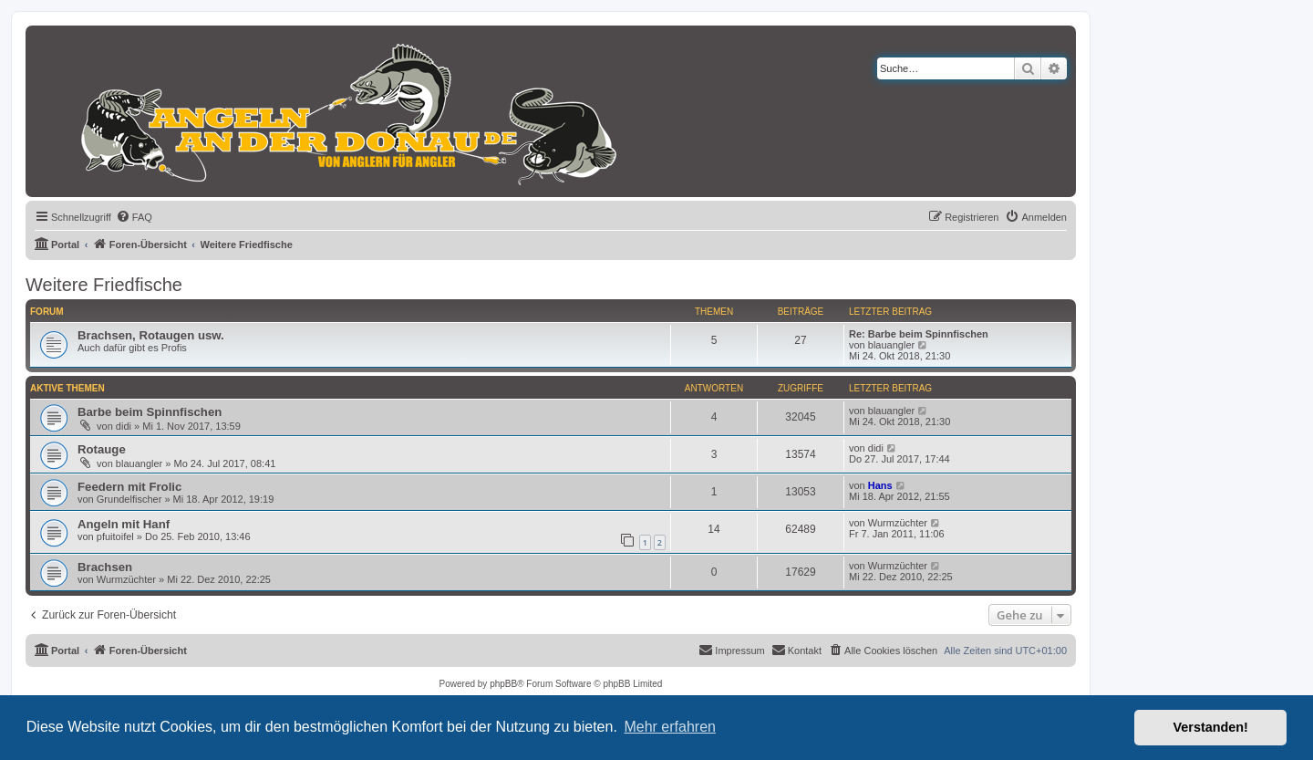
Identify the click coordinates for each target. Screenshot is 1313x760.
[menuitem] (134, 217)
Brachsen (105, 567)
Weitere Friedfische (104, 285)
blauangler (891, 344)
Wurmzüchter (897, 522)
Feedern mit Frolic (129, 487)
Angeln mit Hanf (124, 524)
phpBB (503, 684)
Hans (880, 485)
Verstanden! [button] (1210, 727)
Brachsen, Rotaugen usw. (151, 335)
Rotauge (102, 449)
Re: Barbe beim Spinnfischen (918, 333)
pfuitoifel (115, 536)
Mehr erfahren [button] (670, 726)
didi (123, 426)
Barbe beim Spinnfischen (150, 412)
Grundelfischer (129, 499)
